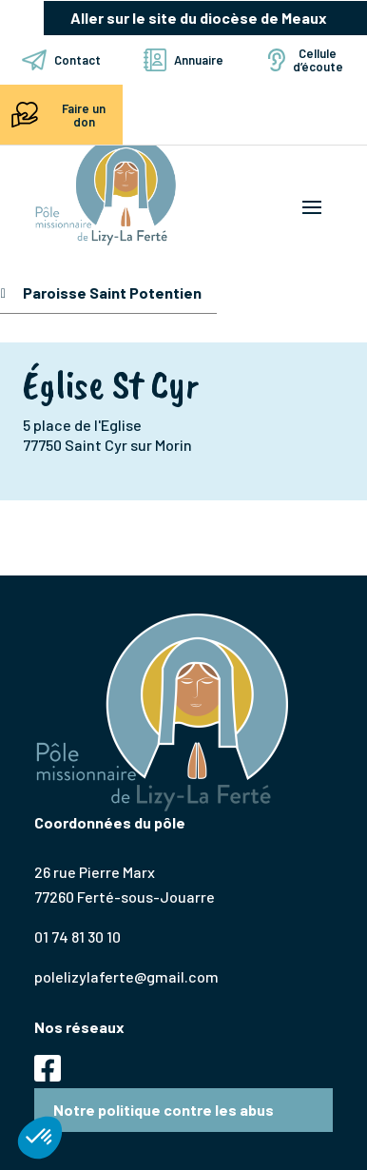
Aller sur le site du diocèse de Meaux (198, 18)
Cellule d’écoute (305, 60)
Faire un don (56, 114)
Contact (61, 59)
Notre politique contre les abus (163, 1110)
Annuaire (183, 60)
